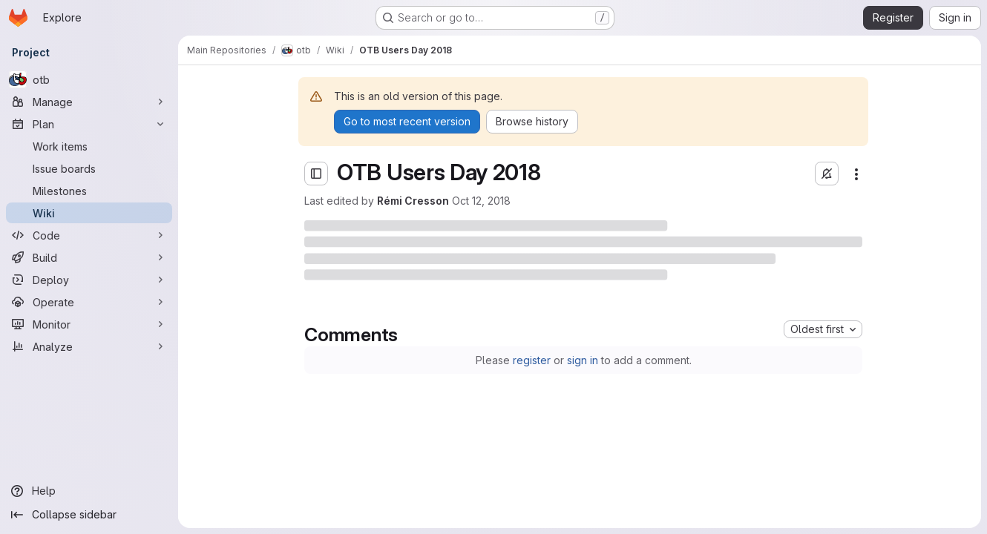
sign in (582, 360)
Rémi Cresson (413, 200)
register (532, 360)
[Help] (89, 491)
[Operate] (89, 301)
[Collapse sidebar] (89, 514)
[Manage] (89, 101)
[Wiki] (89, 212)
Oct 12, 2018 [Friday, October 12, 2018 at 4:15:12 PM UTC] (481, 200)
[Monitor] (89, 324)
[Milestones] (89, 190)
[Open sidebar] (316, 173)
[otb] (89, 79)
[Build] (89, 257)
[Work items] (89, 146)
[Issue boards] (89, 168)
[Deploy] (89, 279)
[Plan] (89, 123)
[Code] (89, 235)
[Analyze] (89, 346)
